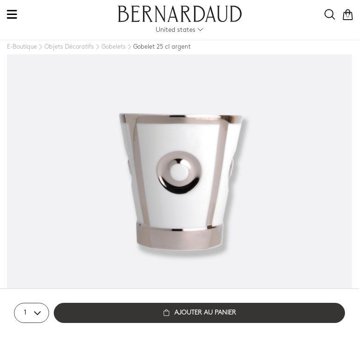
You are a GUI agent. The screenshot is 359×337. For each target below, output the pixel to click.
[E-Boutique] (22, 47)
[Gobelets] (110, 47)
